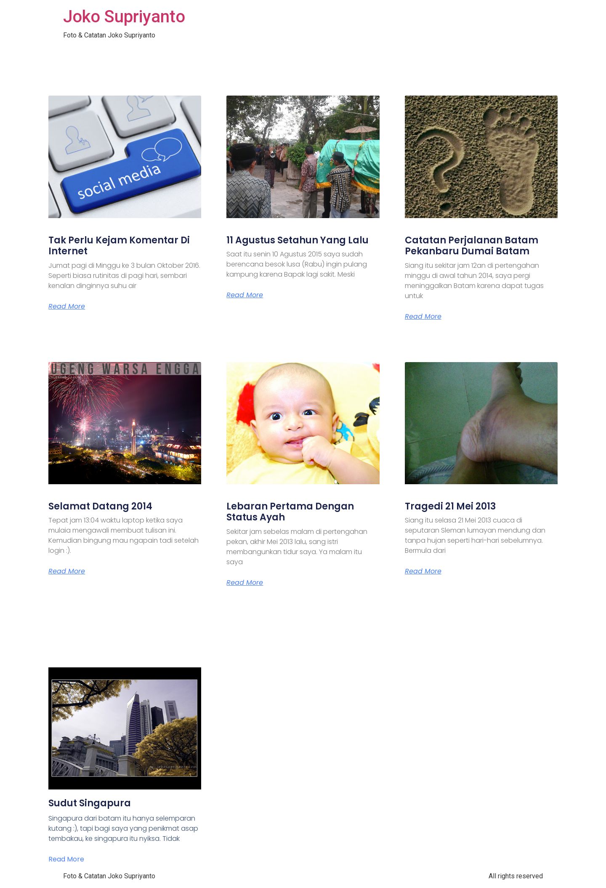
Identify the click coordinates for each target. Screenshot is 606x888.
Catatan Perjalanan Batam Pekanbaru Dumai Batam (471, 246)
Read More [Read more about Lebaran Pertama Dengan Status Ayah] (244, 582)
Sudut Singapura (89, 803)
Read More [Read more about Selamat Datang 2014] (66, 571)
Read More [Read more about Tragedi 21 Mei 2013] (423, 571)
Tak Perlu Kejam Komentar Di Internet (119, 246)
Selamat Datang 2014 (100, 506)
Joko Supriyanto (124, 17)
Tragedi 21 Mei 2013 (450, 506)
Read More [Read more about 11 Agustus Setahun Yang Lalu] (244, 295)
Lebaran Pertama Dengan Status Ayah (290, 512)
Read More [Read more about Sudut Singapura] (66, 859)
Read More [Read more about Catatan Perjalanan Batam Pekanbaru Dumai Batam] (423, 316)
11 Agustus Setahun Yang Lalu (297, 240)
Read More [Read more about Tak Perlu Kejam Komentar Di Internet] (66, 306)
